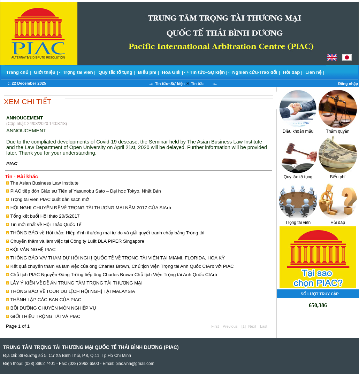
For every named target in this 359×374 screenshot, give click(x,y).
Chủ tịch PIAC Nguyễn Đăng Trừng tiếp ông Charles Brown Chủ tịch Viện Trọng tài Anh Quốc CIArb (113, 274)
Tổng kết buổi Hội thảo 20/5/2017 (44, 216)
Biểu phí (338, 174)
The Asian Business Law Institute (44, 183)
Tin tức (201, 83)
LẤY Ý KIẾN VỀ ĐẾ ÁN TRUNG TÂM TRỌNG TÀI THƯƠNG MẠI (76, 283)
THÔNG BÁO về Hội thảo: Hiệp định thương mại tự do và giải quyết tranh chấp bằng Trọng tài (107, 232)
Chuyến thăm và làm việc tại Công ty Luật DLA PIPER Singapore (77, 241)
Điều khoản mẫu (298, 129)
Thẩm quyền (338, 129)
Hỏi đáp (338, 220)
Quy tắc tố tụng (298, 174)
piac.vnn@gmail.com (134, 363)
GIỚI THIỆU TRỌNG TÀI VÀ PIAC (45, 316)
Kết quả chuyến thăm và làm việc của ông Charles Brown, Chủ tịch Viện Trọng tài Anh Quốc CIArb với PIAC (122, 266)
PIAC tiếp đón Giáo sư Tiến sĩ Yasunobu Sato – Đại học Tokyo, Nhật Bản (85, 191)
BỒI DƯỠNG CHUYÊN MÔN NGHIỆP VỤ (53, 308)
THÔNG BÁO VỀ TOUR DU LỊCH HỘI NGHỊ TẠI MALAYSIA (72, 291)
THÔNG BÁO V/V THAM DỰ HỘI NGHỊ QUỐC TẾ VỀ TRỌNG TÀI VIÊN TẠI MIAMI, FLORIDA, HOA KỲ (117, 257)
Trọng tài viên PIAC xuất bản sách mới (49, 199)
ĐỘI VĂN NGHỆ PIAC (33, 249)
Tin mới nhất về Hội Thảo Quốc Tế (46, 224)
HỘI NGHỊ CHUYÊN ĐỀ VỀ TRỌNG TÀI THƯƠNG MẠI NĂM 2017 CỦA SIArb (90, 207)
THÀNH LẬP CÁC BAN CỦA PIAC (45, 299)
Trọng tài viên (298, 220)
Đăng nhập (348, 83)
